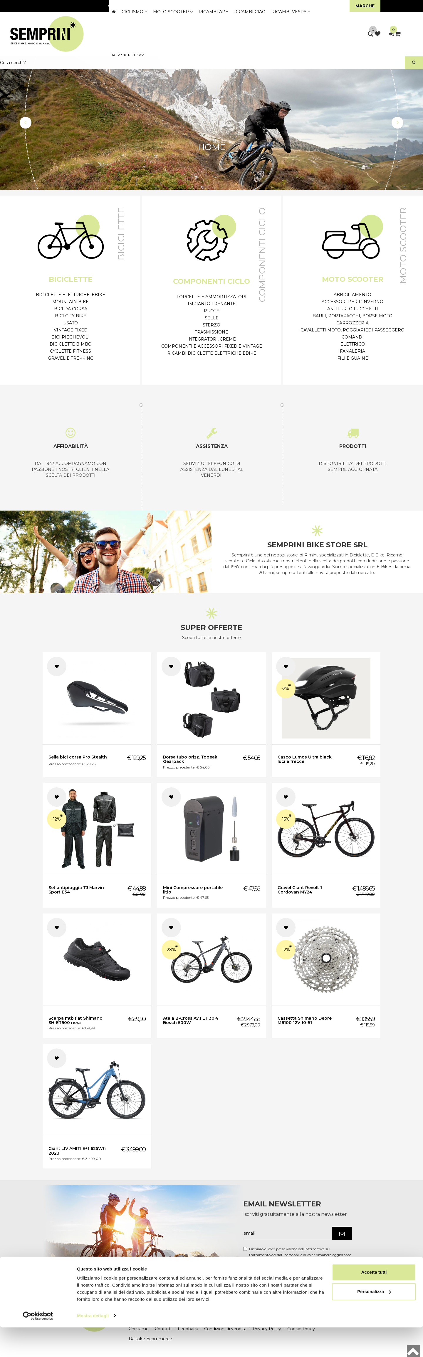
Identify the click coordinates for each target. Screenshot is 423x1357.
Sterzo (211, 325)
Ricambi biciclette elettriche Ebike (211, 353)
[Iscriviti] (342, 1233)
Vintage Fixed (71, 330)
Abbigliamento (352, 294)
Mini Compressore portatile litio (193, 890)
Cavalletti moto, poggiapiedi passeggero (352, 330)
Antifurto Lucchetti (352, 308)
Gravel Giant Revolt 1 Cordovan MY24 (300, 890)
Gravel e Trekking (70, 358)
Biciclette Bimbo (71, 344)
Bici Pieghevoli (70, 337)
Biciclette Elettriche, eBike (70, 294)
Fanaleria (352, 351)
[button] (25, 123)
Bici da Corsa (70, 308)
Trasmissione (211, 332)
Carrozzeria (352, 323)
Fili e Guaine (352, 358)
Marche (365, 6)
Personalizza (374, 1321)
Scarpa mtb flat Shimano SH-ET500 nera (75, 1020)
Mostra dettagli (93, 1345)
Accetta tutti (374, 1302)
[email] (287, 1233)
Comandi (353, 337)
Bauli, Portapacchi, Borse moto (352, 316)
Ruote (211, 311)
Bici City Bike (70, 316)
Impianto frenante (212, 303)
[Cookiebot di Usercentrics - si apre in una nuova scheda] (38, 1345)
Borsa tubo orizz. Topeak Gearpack (190, 759)
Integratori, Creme (211, 339)
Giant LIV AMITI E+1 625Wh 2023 (77, 1151)
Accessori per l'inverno (352, 301)
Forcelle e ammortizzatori (211, 296)
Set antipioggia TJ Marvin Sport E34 (76, 890)
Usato (70, 323)
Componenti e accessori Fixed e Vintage (211, 346)
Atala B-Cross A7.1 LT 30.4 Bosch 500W (190, 1020)
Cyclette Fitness (70, 351)
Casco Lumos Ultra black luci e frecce (305, 759)
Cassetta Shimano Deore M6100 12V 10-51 (305, 1020)
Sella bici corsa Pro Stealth (77, 757)
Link (343, 1260)
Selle (212, 318)
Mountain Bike (70, 301)
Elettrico (352, 344)
